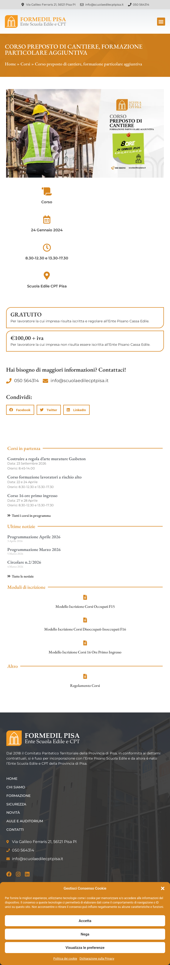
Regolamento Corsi (85, 685)
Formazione (18, 795)
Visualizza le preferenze (85, 947)
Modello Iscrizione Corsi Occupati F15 (85, 606)
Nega (85, 934)
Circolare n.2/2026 (24, 562)
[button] (162, 888)
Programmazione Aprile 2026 (33, 536)
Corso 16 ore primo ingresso (32, 495)
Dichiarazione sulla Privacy (97, 958)
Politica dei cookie (65, 958)
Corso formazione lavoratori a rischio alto (44, 477)
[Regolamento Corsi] (85, 676)
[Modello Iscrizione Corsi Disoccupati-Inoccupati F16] (85, 620)
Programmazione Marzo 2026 (34, 549)
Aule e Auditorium (24, 821)
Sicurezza (16, 804)
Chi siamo (15, 787)
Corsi (25, 64)
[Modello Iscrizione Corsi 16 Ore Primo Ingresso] (85, 642)
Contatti (15, 829)
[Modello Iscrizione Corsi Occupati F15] (85, 597)
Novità (13, 812)
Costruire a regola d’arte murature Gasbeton (46, 458)
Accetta (85, 921)
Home (10, 64)
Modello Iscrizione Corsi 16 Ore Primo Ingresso (85, 652)
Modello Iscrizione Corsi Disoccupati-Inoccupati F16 (85, 629)
